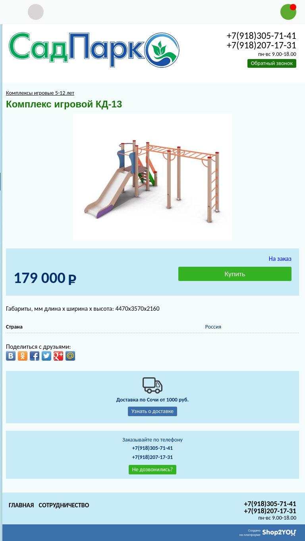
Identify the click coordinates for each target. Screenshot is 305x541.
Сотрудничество (64, 505)
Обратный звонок (272, 63)
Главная (21, 505)
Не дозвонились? (152, 469)
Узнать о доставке (152, 411)
